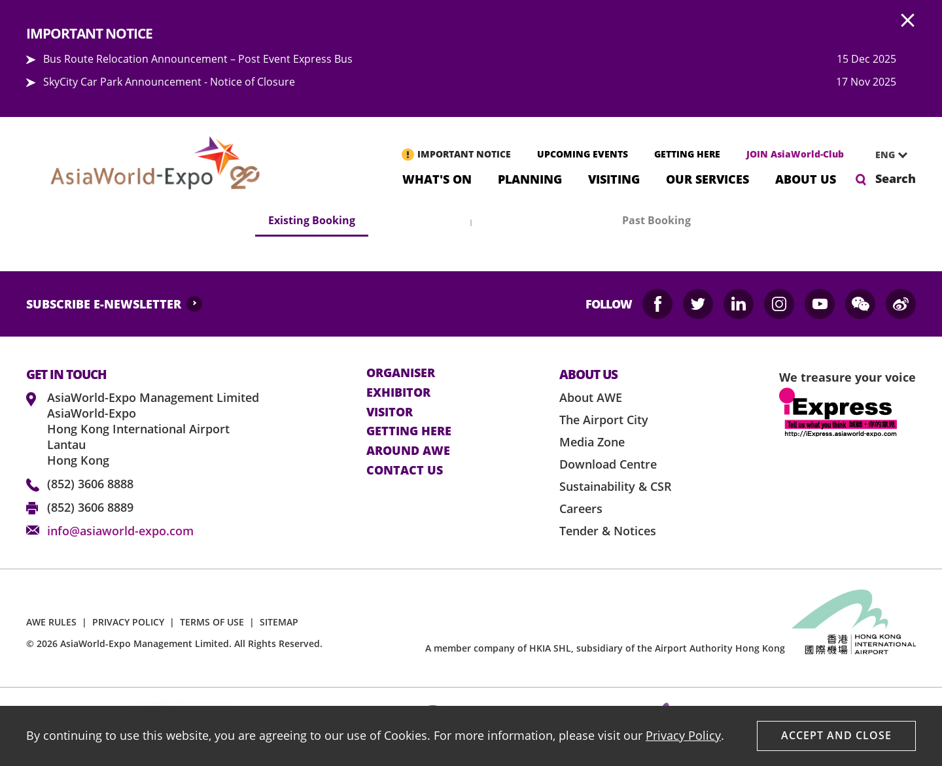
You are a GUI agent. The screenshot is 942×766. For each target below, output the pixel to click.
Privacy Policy (683, 735)
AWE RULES (51, 622)
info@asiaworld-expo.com (120, 531)
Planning (530, 178)
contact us (404, 470)
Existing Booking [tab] (311, 220)
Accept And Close (836, 735)
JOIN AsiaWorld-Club (795, 154)
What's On (437, 178)
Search (895, 178)
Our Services (707, 178)
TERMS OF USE (212, 622)
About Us (805, 178)
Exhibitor (398, 392)
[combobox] (886, 155)
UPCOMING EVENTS (582, 154)
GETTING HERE (687, 154)
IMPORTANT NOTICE (464, 154)
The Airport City (603, 419)
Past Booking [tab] (656, 220)
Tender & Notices (607, 531)
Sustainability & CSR (615, 486)
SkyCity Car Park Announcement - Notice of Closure (169, 82)
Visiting (614, 178)
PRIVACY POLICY (128, 622)
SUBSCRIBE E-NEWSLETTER (103, 304)
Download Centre (608, 464)
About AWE (590, 397)
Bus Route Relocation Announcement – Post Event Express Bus (198, 59)
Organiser (400, 373)
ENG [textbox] (885, 154)
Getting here (408, 431)
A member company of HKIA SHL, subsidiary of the (605, 648)
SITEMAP (279, 622)
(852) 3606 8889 (90, 507)
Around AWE (408, 451)
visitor (389, 412)
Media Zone (592, 442)
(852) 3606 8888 (90, 483)
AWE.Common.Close (908, 21)
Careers (580, 508)
